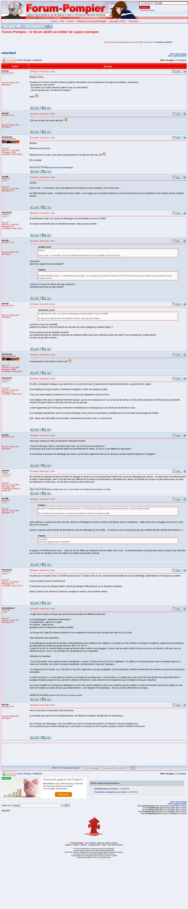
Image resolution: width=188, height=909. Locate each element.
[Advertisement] (43, 42)
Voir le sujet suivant (178, 54)
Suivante (182, 60)
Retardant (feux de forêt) (106, 789)
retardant (8, 53)
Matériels (38, 60)
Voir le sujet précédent (177, 56)
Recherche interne (148, 10)
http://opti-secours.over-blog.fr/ (58, 167)
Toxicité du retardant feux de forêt (110, 792)
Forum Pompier (24, 60)
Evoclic (84, 845)
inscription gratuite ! (163, 42)
